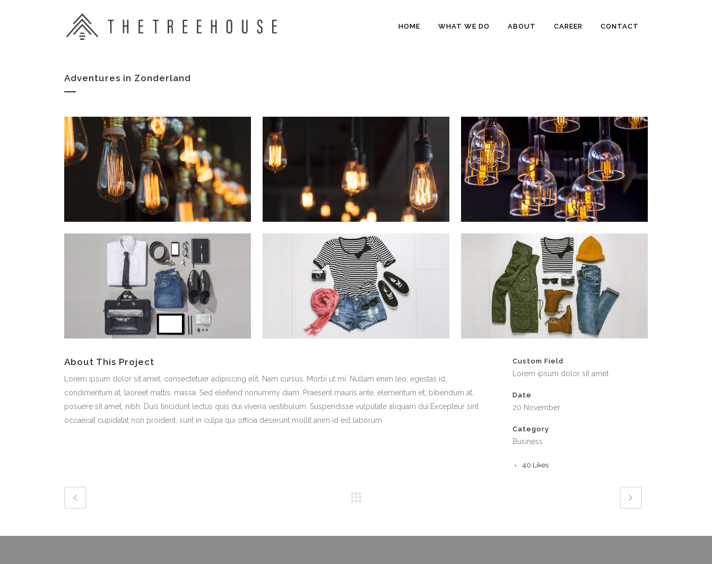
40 (535, 465)
